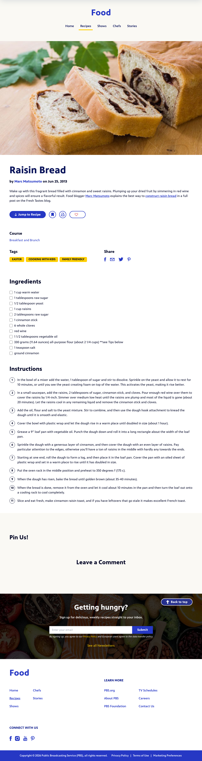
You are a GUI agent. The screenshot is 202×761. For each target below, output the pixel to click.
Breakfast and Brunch (24, 240)
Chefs (117, 26)
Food (101, 12)
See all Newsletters (101, 645)
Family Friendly (73, 259)
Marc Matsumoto (28, 181)
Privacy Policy (90, 636)
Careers (144, 698)
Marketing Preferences (167, 755)
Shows (102, 26)
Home (69, 26)
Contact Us (146, 706)
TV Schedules (148, 690)
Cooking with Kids (42, 259)
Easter (17, 259)
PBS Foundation (115, 706)
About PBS (111, 698)
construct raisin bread (160, 196)
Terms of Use (141, 755)
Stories (132, 26)
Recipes (85, 26)
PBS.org (109, 690)
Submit (142, 630)
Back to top (176, 602)
